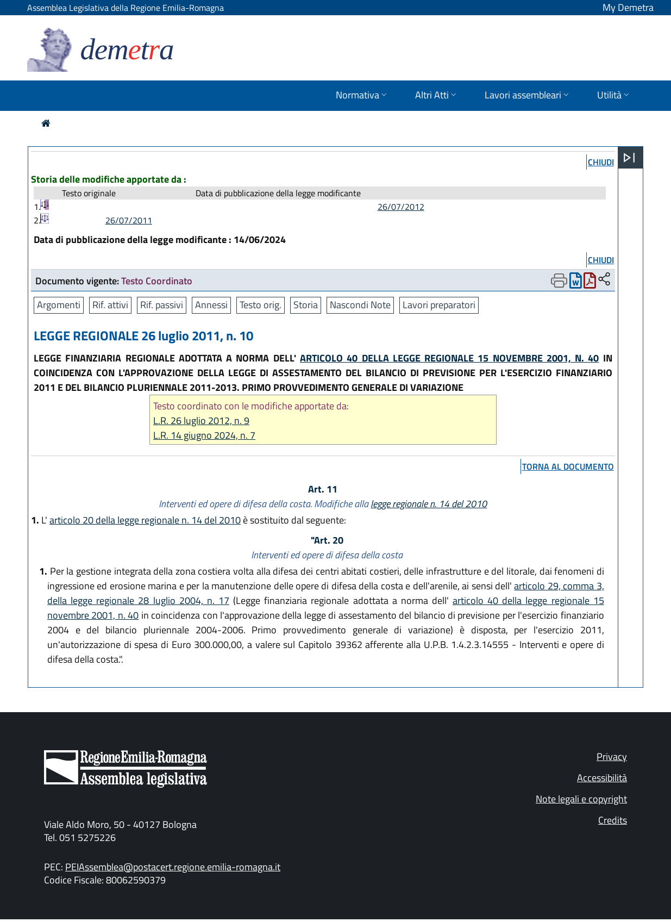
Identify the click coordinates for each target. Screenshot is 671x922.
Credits (612, 820)
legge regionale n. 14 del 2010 (429, 503)
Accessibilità (602, 777)
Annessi (211, 304)
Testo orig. (260, 304)
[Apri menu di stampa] (559, 280)
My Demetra (628, 7)
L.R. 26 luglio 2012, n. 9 (201, 420)
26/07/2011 (128, 220)
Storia (305, 304)
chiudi (601, 162)
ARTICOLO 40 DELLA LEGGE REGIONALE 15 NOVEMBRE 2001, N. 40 (449, 358)
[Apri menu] (629, 158)
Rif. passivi (161, 304)
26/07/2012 (401, 206)
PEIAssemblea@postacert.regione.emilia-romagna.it (172, 866)
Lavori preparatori (439, 304)
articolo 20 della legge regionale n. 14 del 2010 (145, 520)
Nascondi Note (360, 304)
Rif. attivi (110, 304)
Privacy (612, 756)
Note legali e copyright (581, 799)
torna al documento (568, 466)
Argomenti (58, 304)
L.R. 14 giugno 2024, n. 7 (204, 435)
